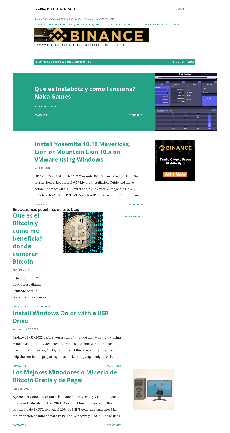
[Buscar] (180, 9)
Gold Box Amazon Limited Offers (163, 24)
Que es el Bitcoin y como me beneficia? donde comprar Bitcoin (27, 238)
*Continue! (135, 115)
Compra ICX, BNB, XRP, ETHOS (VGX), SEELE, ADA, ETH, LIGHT (67, 24)
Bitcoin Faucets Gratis (123, 24)
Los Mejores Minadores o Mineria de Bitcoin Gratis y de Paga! (65, 376)
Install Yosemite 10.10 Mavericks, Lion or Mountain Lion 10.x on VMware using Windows (82, 151)
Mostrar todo (183, 62)
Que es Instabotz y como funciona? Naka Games (84, 92)
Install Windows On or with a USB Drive (61, 317)
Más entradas (133, 216)
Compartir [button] (41, 115)
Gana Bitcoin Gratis (55, 9)
